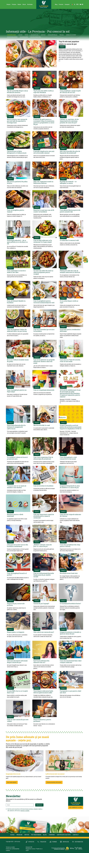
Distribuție (30, 4)
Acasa (12, 834)
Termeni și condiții (10, 847)
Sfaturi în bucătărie (12, 36)
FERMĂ (54, 842)
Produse (14, 4)
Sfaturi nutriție (24, 36)
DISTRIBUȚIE (79, 842)
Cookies (8, 850)
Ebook (24, 4)
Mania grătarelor (52, 34)
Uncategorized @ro (35, 36)
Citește (62, 46)
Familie (26, 34)
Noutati (62, 34)
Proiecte (61, 4)
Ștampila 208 (29, 847)
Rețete (19, 4)
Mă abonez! (39, 805)
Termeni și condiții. (24, 810)
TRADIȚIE (43, 842)
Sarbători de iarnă (71, 34)
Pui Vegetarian (36, 834)
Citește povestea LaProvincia (54, 782)
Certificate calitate (64, 834)
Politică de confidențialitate (12, 848)
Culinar (20, 34)
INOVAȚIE (66, 842)
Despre (8, 4)
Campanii (67, 4)
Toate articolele (11, 34)
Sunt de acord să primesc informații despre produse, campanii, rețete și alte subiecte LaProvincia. (25, 809)
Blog (56, 4)
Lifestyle (43, 34)
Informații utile (35, 34)
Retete (27, 834)
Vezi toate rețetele (11, 782)
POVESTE (31, 842)
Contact (76, 834)
